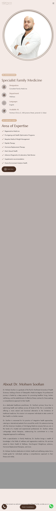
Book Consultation (28, 507)
